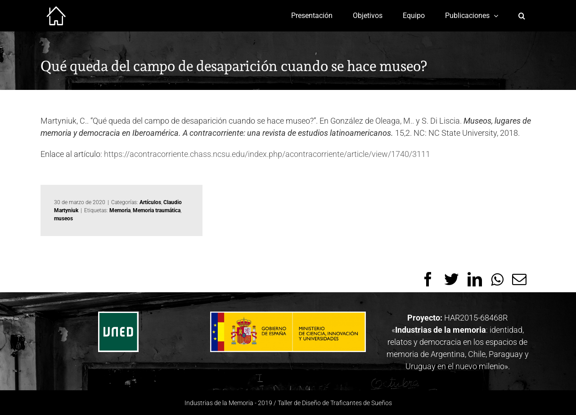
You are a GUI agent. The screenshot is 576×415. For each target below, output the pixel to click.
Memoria (119, 210)
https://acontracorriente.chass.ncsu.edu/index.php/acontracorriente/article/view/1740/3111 (267, 154)
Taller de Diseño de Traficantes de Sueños (335, 402)
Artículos (150, 202)
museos (63, 218)
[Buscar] (522, 15)
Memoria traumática (156, 210)
